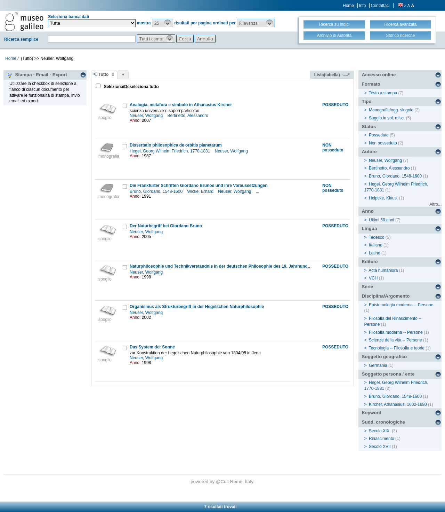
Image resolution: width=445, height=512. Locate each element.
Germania (378, 365)
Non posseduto (383, 143)
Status (369, 126)
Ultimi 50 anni (381, 220)
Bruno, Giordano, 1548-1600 (157, 191)
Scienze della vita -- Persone (395, 340)
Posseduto (379, 135)
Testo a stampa (383, 92)
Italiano (375, 245)
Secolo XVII (380, 446)
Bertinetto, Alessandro (189, 115)
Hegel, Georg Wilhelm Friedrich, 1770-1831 (170, 151)
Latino (374, 253)
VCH (373, 278)
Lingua (369, 228)
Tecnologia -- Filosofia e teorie (396, 348)
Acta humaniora (383, 270)
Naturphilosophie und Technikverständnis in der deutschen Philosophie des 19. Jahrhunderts (222, 266)
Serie (367, 286)
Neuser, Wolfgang (147, 115)
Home (348, 5)
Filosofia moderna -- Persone (396, 332)
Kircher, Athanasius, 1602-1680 (398, 404)
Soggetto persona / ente (388, 374)
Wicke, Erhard (201, 191)
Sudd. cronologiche (383, 422)
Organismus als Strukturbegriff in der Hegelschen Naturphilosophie (197, 306)
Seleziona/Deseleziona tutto (131, 86)
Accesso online (379, 74)
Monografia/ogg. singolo (391, 110)
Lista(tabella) (332, 74)
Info (362, 5)
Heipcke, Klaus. (383, 198)
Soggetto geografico (384, 356)
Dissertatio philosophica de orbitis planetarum (176, 145)
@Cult (223, 481)
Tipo (367, 101)
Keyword (371, 412)
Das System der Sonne (152, 347)
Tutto (103, 74)
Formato (371, 84)
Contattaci (380, 5)
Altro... (435, 204)
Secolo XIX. (380, 430)
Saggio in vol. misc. (387, 118)
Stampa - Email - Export (37, 75)
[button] (162, 23)
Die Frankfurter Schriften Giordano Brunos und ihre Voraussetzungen (199, 185)
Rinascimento (381, 438)
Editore (370, 261)
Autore (369, 151)
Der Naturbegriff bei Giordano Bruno (166, 225)
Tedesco (377, 237)
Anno (368, 211)
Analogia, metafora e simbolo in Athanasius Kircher (181, 104)
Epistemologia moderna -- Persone (401, 304)
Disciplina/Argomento (386, 296)
